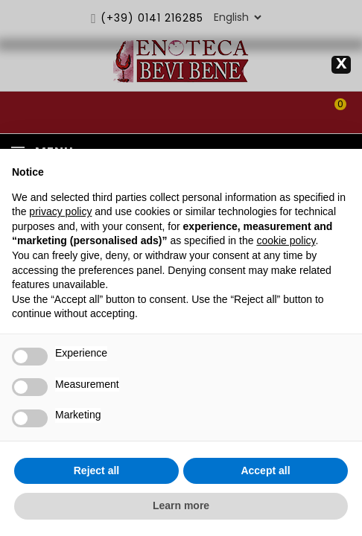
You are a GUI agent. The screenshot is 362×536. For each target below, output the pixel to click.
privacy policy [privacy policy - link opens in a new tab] (60, 211)
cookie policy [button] (285, 240)
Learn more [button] (181, 505)
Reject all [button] (96, 470)
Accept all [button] (265, 470)
